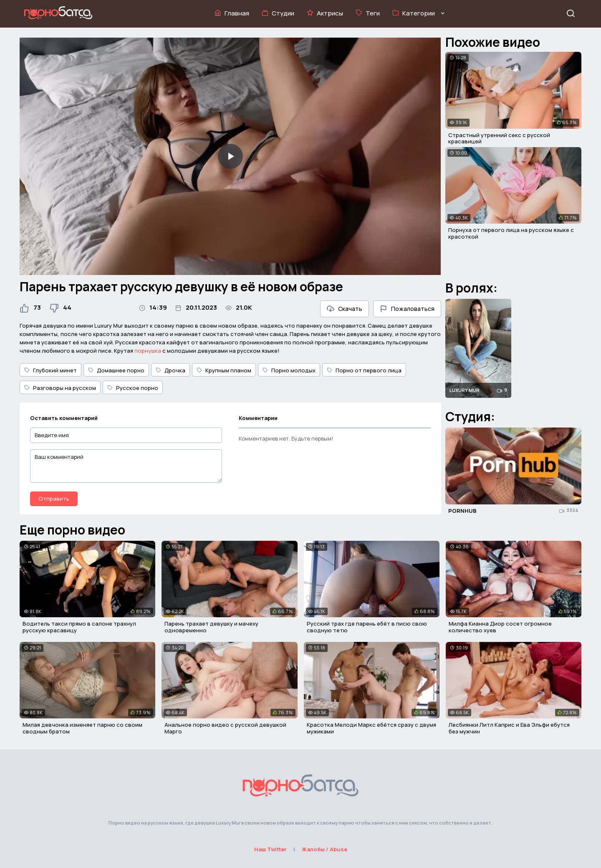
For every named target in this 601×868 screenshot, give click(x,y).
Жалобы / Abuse (324, 849)
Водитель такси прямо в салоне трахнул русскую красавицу (79, 627)
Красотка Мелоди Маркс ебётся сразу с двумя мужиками (371, 728)
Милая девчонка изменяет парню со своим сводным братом (82, 728)
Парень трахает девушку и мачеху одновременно (211, 627)
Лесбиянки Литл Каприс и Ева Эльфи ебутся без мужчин (509, 728)
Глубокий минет (50, 370)
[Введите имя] (126, 435)
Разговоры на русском (60, 388)
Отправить (53, 498)
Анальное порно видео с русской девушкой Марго (225, 728)
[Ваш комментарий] (126, 466)
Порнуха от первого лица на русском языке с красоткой (511, 233)
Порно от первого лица (364, 370)
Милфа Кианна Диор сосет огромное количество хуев (500, 627)
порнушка (147, 350)
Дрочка (170, 370)
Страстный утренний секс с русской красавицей (499, 138)
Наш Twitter (270, 849)
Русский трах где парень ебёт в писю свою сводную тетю (367, 627)
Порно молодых (289, 370)
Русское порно (132, 388)
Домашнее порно (116, 370)
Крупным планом (224, 370)
